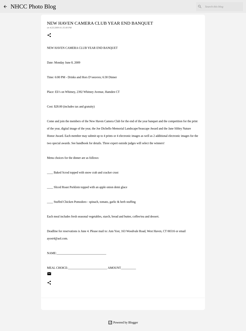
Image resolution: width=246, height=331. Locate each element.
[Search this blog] (223, 6)
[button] (49, 35)
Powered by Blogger (123, 322)
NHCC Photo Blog (33, 6)
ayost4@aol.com (57, 238)
